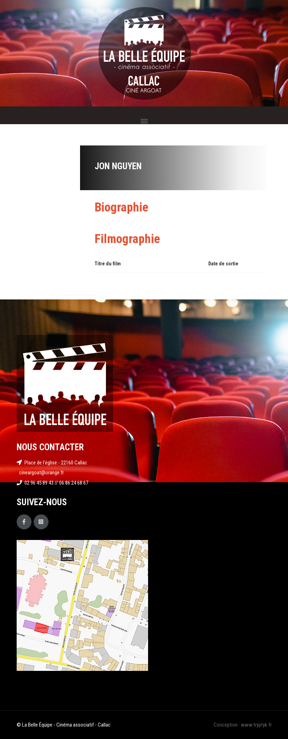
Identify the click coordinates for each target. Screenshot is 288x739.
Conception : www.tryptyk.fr (243, 725)
